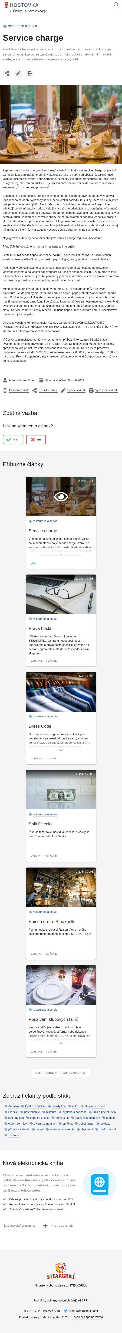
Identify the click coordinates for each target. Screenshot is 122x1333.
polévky (105, 1123)
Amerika (13, 1106)
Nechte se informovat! (50, 1209)
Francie (13, 1112)
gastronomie (32, 1112)
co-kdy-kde (59, 1106)
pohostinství (86, 1123)
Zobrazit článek (44, 660)
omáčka (68, 1123)
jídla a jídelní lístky (104, 1112)
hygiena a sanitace (74, 1112)
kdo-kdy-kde (16, 1117)
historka (51, 1112)
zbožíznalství (107, 1129)
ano (12, 439)
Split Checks (40, 824)
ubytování (87, 1129)
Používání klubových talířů (54, 1019)
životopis (13, 1135)
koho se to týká (40, 1117)
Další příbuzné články (61, 1073)
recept (40, 1129)
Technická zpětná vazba (87, 1317)
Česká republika (35, 1106)
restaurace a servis (22, 26)
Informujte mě (57, 1225)
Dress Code (40, 726)
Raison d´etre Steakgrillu (52, 921)
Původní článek (19, 390)
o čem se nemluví (45, 1123)
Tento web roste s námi (83, 1310)
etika (75, 1106)
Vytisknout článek (29, 74)
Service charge (37, 11)
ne (35, 439)
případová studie (18, 1129)
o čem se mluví (18, 1123)
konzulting (62, 1117)
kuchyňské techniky (87, 1117)
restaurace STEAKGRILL (71, 1285)
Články (17, 11)
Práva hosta (40, 628)
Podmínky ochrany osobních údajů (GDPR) (61, 1300)
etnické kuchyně (95, 1106)
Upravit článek (18, 74)
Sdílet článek (8, 77)
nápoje (110, 1117)
